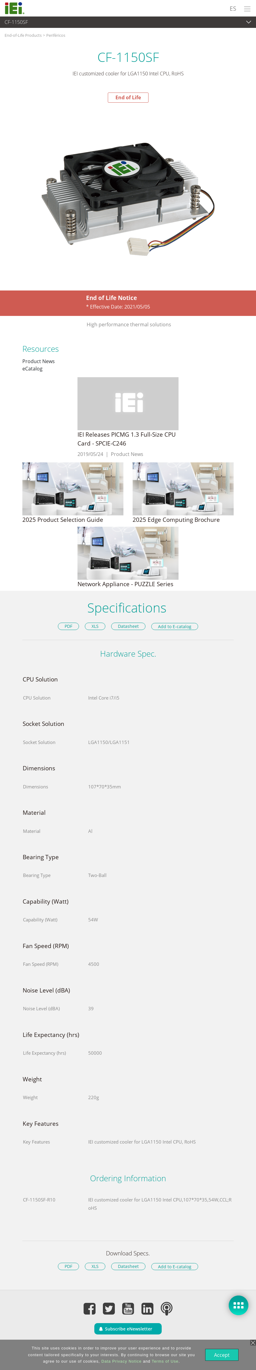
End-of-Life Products (23, 35)
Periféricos (55, 35)
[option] (128, 198)
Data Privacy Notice (121, 1361)
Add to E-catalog (174, 626)
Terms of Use (164, 1361)
